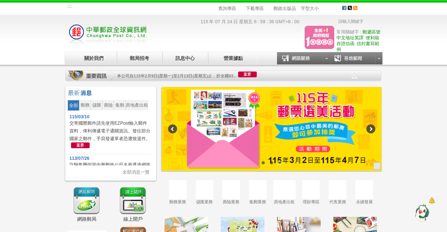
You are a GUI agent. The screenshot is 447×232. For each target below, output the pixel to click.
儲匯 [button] (96, 105)
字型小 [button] (322, 8)
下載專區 (255, 8)
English (190, 7)
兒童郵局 (146, 7)
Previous (354, 73)
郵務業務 (178, 192)
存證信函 (345, 43)
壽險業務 (231, 192)
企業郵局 (103, 7)
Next (354, 77)
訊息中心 (185, 58)
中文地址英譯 (349, 37)
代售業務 (337, 192)
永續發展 (364, 192)
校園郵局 (124, 7)
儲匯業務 (204, 192)
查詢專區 (227, 8)
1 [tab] (263, 162)
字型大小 (310, 8)
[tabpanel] (272, 129)
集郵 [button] (119, 105)
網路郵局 (167, 7)
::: (69, 6)
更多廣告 (376, 165)
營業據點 (233, 58)
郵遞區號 (371, 31)
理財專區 (311, 192)
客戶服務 (372, 10)
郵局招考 (139, 58)
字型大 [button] (335, 8)
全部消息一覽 (135, 172)
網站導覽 (81, 7)
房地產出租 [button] (137, 105)
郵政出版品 (284, 8)
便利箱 (372, 37)
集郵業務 (258, 192)
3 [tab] (280, 162)
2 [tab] (271, 162)
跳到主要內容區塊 (3, 3)
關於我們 (93, 58)
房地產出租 (284, 192)
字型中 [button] (328, 8)
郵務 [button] (85, 105)
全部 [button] (73, 105)
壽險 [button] (108, 105)
